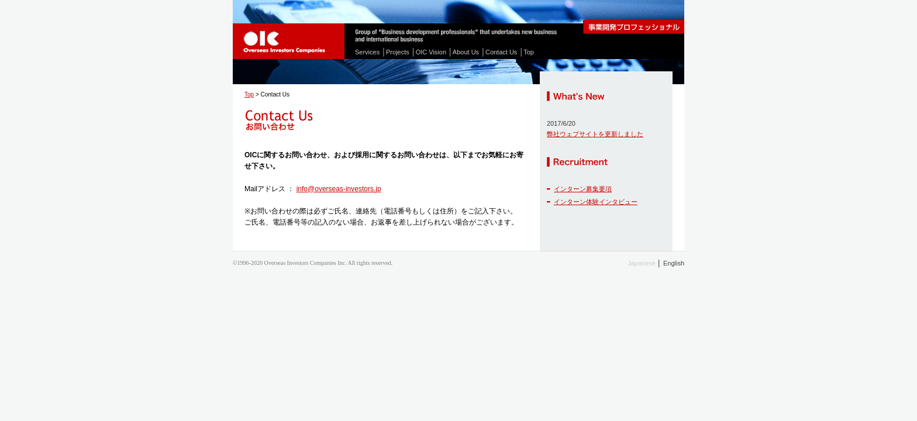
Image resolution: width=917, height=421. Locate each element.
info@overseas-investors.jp (339, 189)
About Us (466, 52)
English (673, 263)
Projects (397, 52)
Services (367, 52)
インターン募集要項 (583, 188)
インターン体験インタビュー (595, 201)
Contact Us (501, 52)
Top (528, 52)
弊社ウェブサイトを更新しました (595, 133)
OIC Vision (431, 52)
